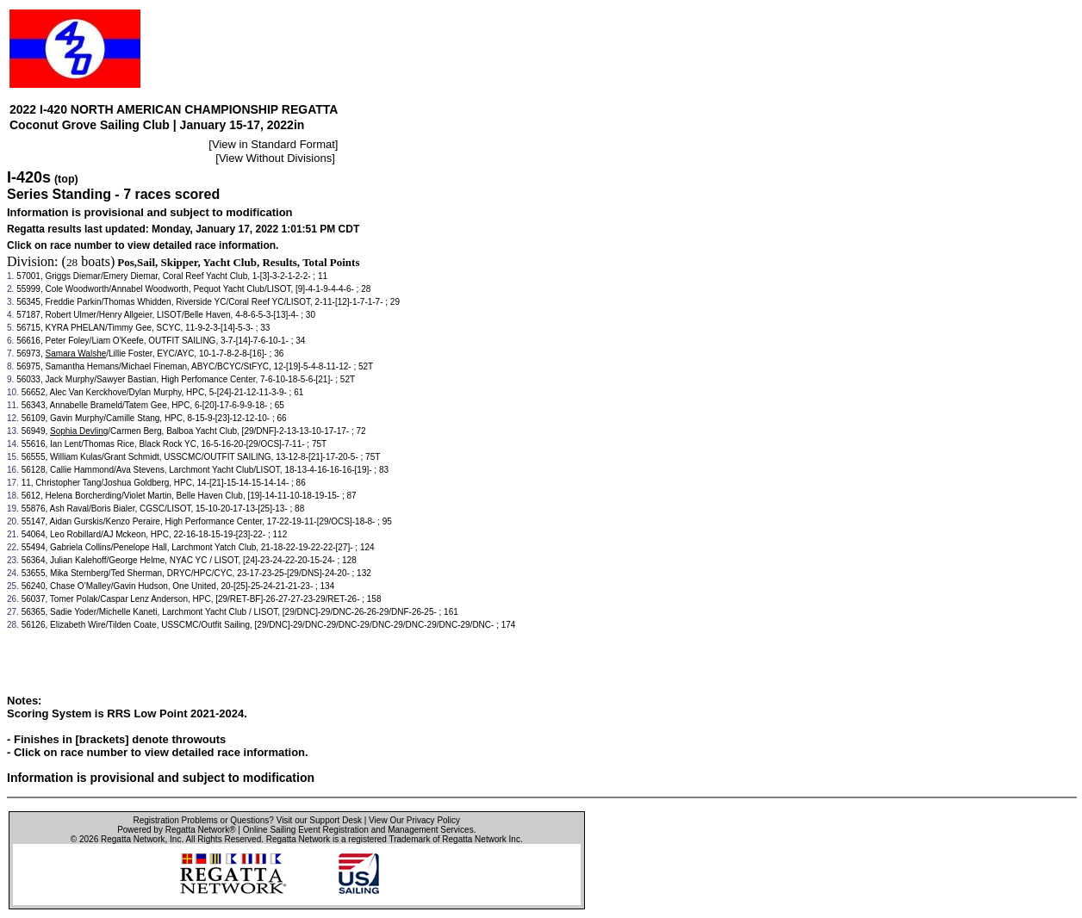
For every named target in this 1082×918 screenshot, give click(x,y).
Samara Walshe (76, 353)
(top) (66, 179)
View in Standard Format (273, 144)
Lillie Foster (130, 353)
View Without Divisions (275, 158)
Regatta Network (133, 839)
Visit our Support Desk (319, 820)
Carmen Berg (135, 431)
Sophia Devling (79, 431)
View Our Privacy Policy (414, 820)
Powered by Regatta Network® (176, 829)
